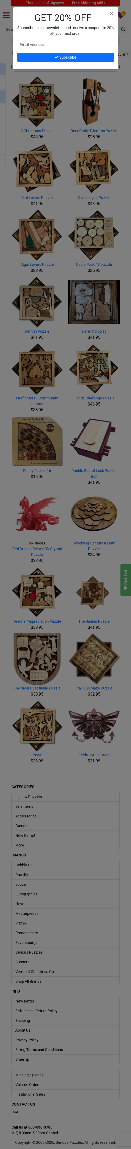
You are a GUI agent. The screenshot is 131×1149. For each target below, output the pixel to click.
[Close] (111, 13)
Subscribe (65, 57)
